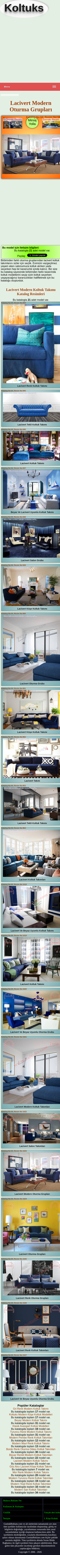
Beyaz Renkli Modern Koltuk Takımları (30, 1455)
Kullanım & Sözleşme (13, 1506)
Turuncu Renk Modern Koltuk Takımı (31, 1431)
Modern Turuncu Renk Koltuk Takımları (31, 1478)
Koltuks (24, 8)
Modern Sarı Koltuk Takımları (30, 1489)
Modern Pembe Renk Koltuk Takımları (30, 1437)
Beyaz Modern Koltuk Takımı (31, 1420)
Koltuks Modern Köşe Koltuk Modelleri (30, 1414)
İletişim (6, 1518)
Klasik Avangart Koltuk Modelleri (30, 1426)
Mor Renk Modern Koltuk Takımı (30, 1472)
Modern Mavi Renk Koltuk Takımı (30, 1443)
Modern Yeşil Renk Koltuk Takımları (31, 1484)
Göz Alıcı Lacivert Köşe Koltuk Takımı (31, 1466)
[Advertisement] (30, 50)
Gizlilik (6, 1512)
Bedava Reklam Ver (12, 1500)
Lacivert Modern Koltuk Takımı (31, 1460)
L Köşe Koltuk (51, 1518)
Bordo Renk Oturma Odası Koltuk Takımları (30, 1449)
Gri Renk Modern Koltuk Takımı (30, 1408)
